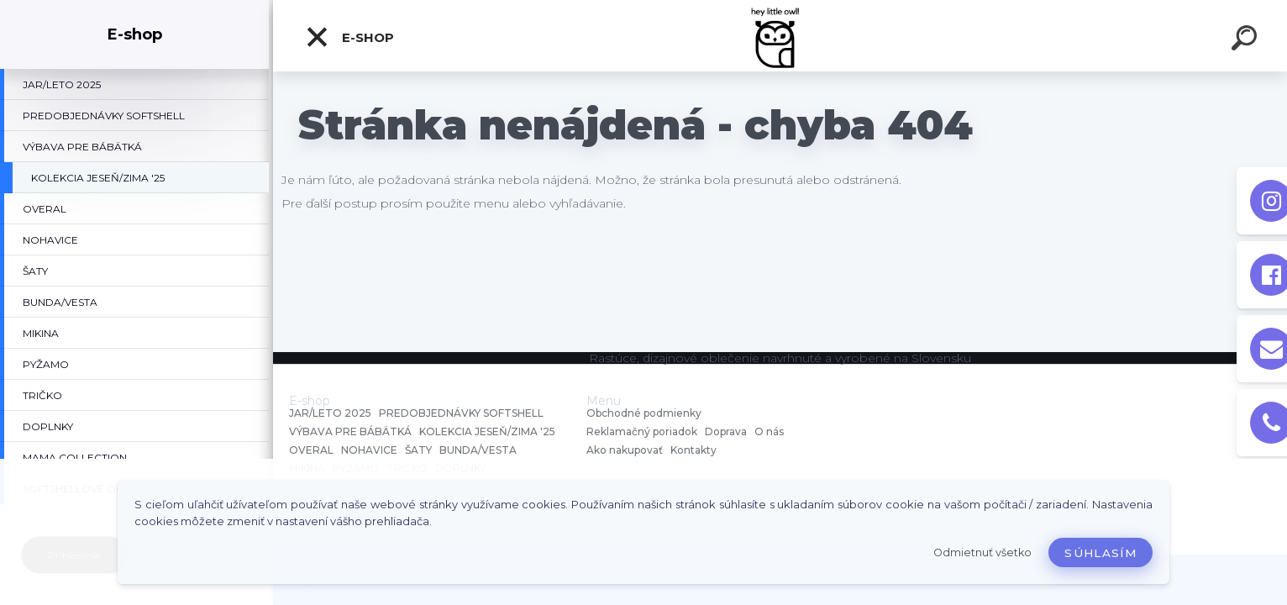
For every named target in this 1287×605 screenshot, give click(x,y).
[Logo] (780, 35)
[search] (1247, 40)
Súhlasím (1100, 553)
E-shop (349, 37)
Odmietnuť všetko (982, 552)
